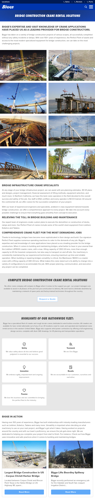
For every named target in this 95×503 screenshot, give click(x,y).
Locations (6, 2)
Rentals (78, 2)
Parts (90, 2)
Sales (66, 2)
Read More (24, 492)
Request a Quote (47, 299)
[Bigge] (8, 7)
